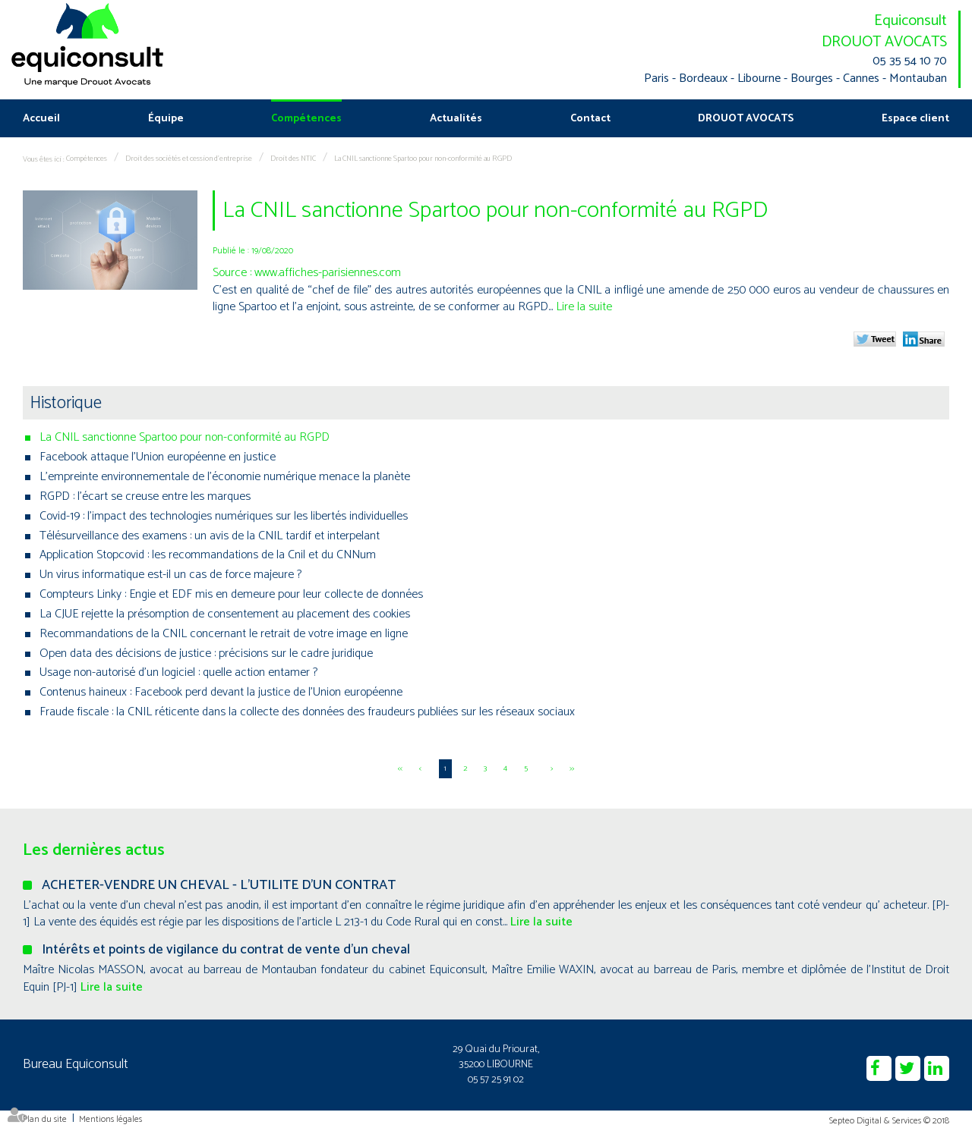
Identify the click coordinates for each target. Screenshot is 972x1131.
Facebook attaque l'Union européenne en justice (157, 457)
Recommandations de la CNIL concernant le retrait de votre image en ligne (223, 634)
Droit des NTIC (293, 158)
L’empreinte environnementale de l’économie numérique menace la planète (224, 477)
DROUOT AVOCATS (884, 42)
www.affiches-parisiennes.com (327, 272)
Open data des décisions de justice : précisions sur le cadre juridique (206, 653)
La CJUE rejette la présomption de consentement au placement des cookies (224, 614)
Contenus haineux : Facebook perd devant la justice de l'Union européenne (220, 692)
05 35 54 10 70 (910, 62)
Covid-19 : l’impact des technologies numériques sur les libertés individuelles (223, 516)
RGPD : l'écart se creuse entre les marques (145, 496)
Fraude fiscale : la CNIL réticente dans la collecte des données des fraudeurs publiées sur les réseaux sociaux (307, 712)
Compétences (306, 118)
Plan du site (45, 1119)
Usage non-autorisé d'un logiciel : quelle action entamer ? (178, 672)
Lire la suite (584, 307)
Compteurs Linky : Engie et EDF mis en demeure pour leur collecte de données (231, 594)
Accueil (41, 118)
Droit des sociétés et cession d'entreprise (188, 158)
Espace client (915, 118)
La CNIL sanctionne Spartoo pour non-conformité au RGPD (423, 158)
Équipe (166, 118)
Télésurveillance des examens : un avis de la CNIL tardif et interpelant (209, 536)
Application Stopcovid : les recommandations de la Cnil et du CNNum (207, 555)
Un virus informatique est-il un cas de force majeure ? (170, 574)
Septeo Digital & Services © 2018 (889, 1120)
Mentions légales (110, 1119)
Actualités (456, 118)
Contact (590, 118)
